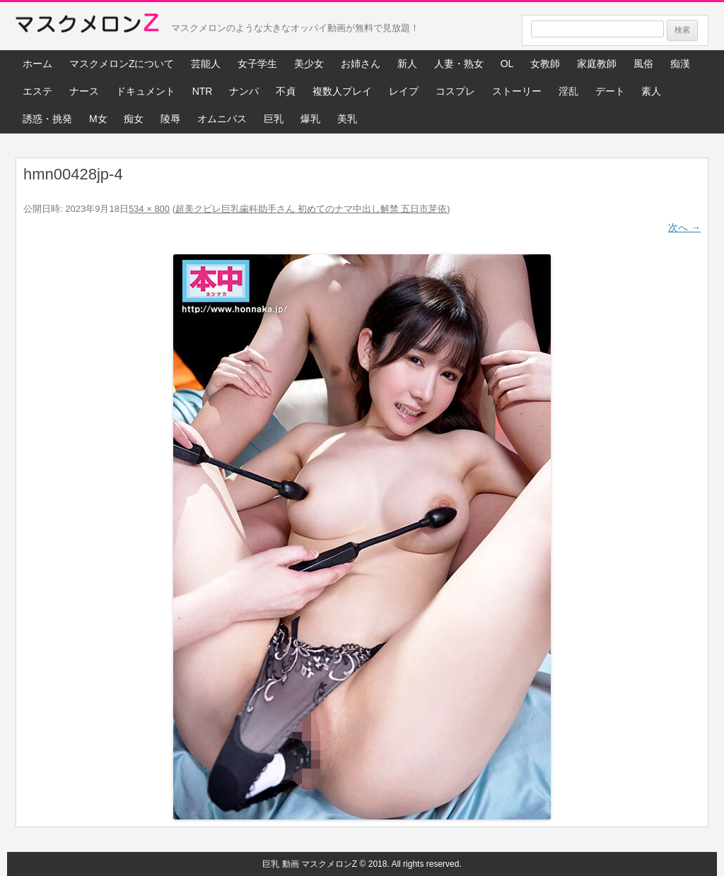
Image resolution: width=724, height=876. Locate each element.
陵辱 (170, 118)
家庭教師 (597, 63)
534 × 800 (149, 208)
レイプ (404, 91)
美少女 (309, 63)
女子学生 (257, 63)
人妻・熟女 (459, 63)
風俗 (643, 63)
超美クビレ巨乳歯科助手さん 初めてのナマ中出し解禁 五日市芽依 (311, 208)
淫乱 (568, 91)
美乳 (347, 118)
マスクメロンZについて (122, 63)
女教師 (545, 63)
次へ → (684, 227)
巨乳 (274, 118)
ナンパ (244, 91)
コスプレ (455, 91)
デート (610, 91)
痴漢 (680, 63)
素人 (651, 91)
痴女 (134, 118)
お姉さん (360, 63)
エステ (37, 91)
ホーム (37, 63)
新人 (407, 63)
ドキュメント (145, 91)
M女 (98, 118)
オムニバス (222, 118)
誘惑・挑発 (47, 118)
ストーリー (517, 91)
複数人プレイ (342, 91)
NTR (202, 91)
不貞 (286, 91)
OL (507, 63)
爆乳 (310, 118)
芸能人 (206, 63)
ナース (84, 91)
